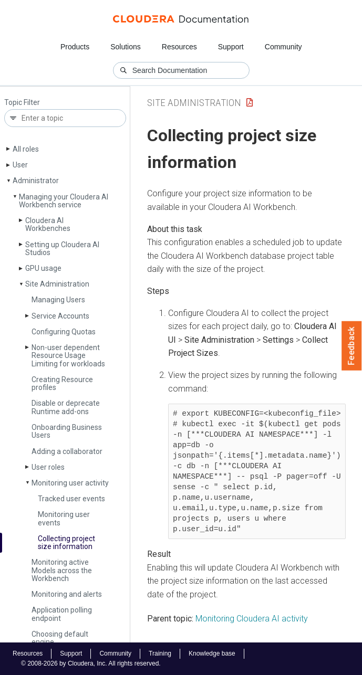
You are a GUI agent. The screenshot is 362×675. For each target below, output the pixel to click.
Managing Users (58, 300)
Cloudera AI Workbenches (47, 224)
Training (160, 653)
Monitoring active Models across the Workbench (62, 570)
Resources (179, 47)
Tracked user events (71, 498)
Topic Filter (22, 103)
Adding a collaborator (67, 451)
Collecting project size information (66, 542)
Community (283, 47)
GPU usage (43, 268)
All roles (26, 149)
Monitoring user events (64, 518)
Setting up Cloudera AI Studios (62, 248)
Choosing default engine (60, 638)
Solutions (125, 47)
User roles (48, 467)
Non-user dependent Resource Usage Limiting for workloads (68, 355)
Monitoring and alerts (67, 594)
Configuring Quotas (64, 332)
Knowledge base (212, 653)
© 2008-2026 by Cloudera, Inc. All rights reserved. (91, 663)
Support (231, 47)
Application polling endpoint (62, 614)
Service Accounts (60, 316)
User (20, 165)
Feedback (352, 345)
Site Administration (57, 284)
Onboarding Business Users (67, 431)
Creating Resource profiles (62, 383)
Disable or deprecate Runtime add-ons (66, 407)
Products (74, 47)
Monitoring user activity (70, 483)
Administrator (36, 180)
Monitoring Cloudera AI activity (251, 619)
